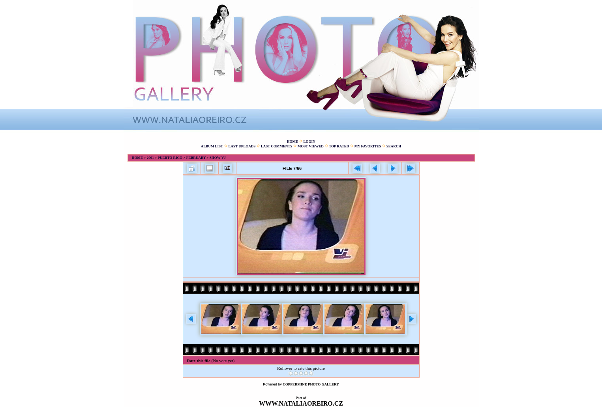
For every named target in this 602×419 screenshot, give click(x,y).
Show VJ (218, 158)
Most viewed (311, 146)
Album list (212, 146)
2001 (150, 158)
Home (292, 141)
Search (393, 146)
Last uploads (242, 146)
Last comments (277, 146)
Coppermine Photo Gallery (311, 384)
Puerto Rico (170, 158)
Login (309, 141)
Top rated (339, 146)
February (196, 158)
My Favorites (367, 146)
